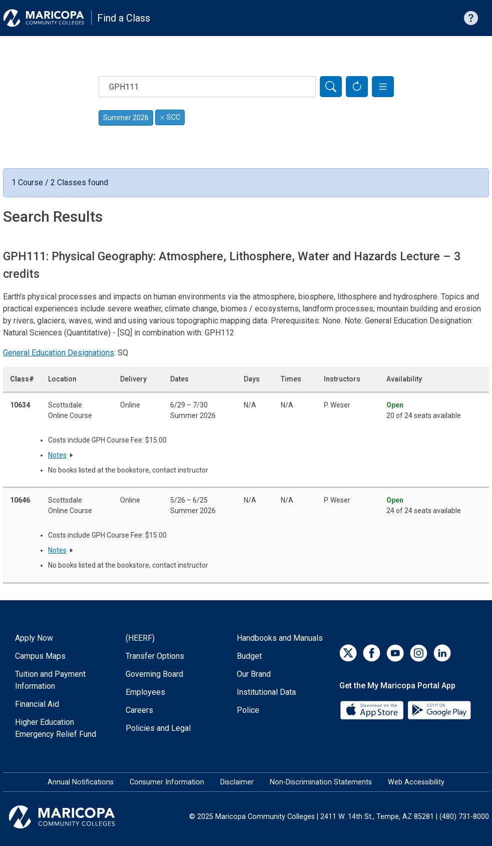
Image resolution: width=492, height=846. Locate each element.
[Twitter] (348, 653)
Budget (249, 656)
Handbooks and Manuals (280, 638)
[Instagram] (418, 653)
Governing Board (154, 674)
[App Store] (372, 709)
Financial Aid (37, 704)
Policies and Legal (158, 728)
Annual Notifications (81, 782)
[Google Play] (438, 709)
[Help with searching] (471, 18)
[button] (383, 86)
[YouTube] (395, 653)
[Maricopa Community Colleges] (74, 817)
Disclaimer (237, 782)
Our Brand (254, 674)
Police (248, 710)
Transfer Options (155, 656)
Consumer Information (167, 782)
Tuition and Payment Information (50, 680)
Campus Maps (40, 656)
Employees (145, 692)
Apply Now (34, 638)
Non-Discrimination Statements (321, 782)
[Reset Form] (357, 86)
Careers (139, 710)
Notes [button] (57, 455)
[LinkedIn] (442, 653)
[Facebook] (371, 653)
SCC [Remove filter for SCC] (170, 117)
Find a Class (123, 18)
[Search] (331, 86)
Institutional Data (266, 692)
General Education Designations (58, 352)
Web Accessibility (416, 782)
